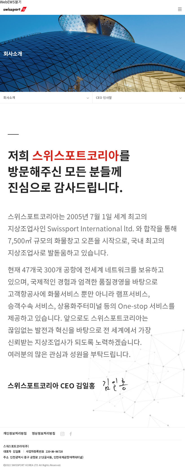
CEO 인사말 (139, 97)
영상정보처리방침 (43, 433)
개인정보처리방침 (15, 433)
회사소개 (46, 97)
